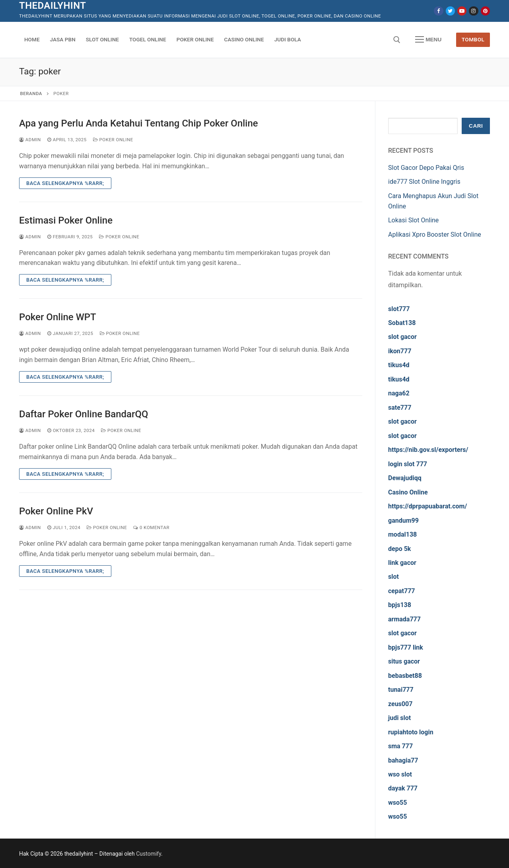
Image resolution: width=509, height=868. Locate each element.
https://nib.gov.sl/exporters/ (428, 449)
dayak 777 (403, 788)
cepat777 (401, 591)
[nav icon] (428, 39)
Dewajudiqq (405, 478)
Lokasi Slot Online (413, 220)
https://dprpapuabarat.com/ (427, 506)
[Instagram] (473, 11)
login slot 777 (407, 464)
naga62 (399, 393)
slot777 (399, 309)
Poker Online (113, 139)
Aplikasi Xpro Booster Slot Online (434, 234)
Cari (476, 126)
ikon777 (399, 351)
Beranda (31, 93)
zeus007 (400, 704)
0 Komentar (151, 527)
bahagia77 (403, 760)
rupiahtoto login (410, 732)
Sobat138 (402, 323)
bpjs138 (399, 605)
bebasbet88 (405, 675)
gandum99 (403, 520)
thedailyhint (52, 5)
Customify (148, 853)
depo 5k (399, 549)
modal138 (402, 534)
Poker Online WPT (57, 317)
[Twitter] (450, 11)
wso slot (400, 774)
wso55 (397, 802)
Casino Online (408, 492)
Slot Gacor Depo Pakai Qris (426, 167)
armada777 (404, 619)
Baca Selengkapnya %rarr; (65, 183)
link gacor (402, 562)
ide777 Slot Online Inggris (424, 181)
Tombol (473, 39)
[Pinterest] (485, 11)
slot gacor (402, 337)
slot (393, 576)
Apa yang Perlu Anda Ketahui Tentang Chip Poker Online (138, 123)
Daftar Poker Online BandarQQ (83, 414)
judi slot (399, 718)
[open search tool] (396, 39)
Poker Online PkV (56, 511)
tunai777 (401, 689)
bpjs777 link (405, 647)
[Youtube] (461, 11)
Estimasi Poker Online (66, 220)
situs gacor (404, 661)
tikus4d (399, 365)
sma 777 (400, 746)
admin (30, 139)
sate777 (399, 407)
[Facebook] (438, 11)
